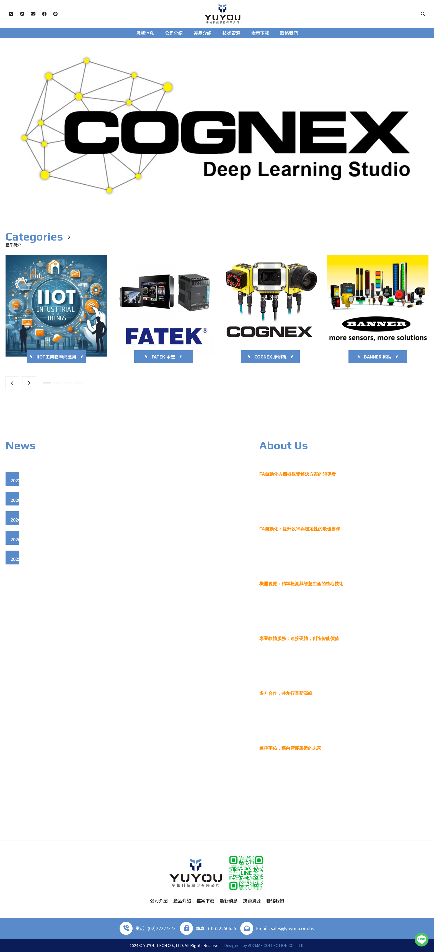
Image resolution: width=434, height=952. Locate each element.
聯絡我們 (289, 33)
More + (404, 801)
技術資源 (231, 33)
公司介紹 (174, 33)
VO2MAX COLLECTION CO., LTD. (276, 945)
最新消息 (145, 33)
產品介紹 (202, 33)
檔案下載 (260, 33)
